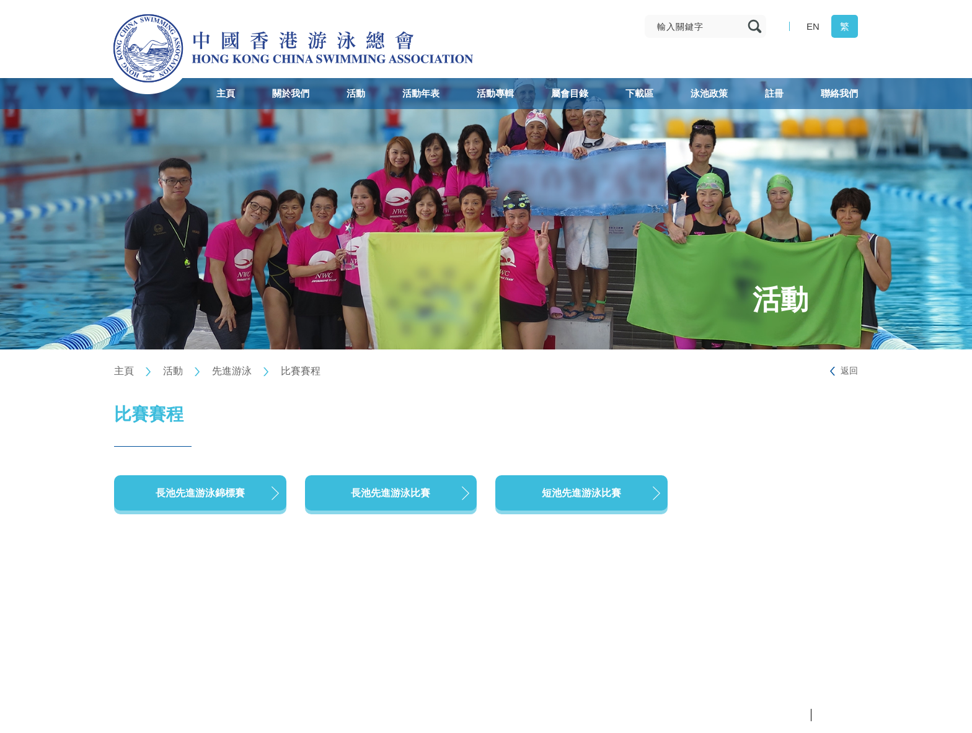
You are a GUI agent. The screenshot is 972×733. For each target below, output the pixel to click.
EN (813, 26)
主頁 (124, 371)
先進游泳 (232, 371)
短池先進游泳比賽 (581, 493)
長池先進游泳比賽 (390, 493)
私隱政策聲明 (781, 714)
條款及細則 (838, 714)
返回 (849, 370)
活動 (173, 371)
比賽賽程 (300, 371)
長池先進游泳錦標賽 (200, 493)
